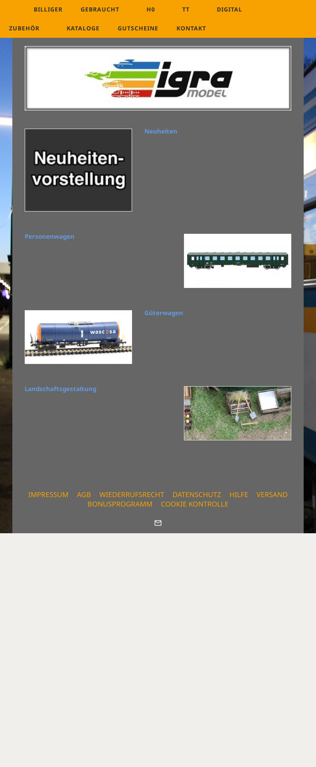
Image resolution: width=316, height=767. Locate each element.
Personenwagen (49, 236)
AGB (84, 494)
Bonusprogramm (120, 504)
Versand (272, 494)
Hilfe (239, 494)
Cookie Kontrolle (194, 504)
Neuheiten (160, 131)
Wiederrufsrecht (131, 494)
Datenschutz (196, 494)
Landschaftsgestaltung (60, 389)
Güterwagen (163, 313)
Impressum (48, 494)
